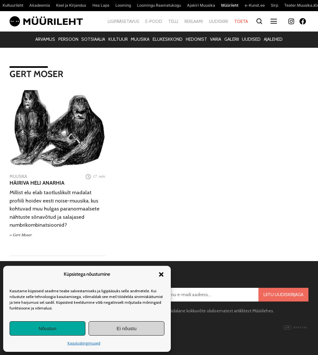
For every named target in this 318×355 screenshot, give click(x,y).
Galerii (231, 39)
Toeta (241, 21)
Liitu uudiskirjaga (283, 294)
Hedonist (196, 39)
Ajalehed (273, 39)
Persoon (68, 39)
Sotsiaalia (93, 39)
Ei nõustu (127, 328)
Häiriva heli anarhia (37, 183)
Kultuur (118, 39)
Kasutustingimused (84, 343)
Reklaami (193, 21)
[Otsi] (259, 21)
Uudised (251, 39)
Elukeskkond (168, 39)
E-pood (153, 21)
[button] (161, 274)
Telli (173, 21)
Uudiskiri (218, 21)
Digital (296, 328)
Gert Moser (22, 234)
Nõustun (47, 328)
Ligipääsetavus (123, 21)
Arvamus (45, 39)
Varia (215, 39)
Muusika (140, 39)
